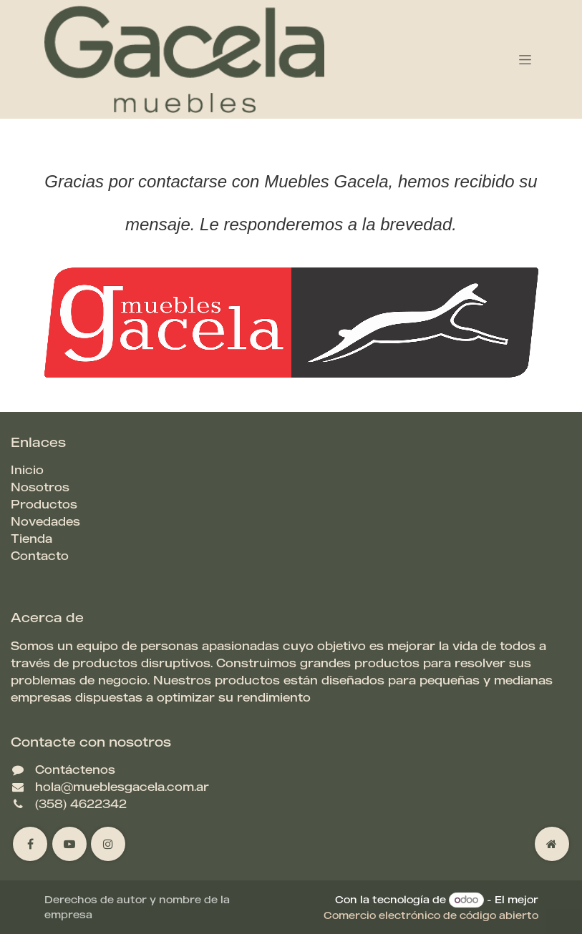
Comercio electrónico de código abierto (431, 915)
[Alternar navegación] (525, 60)
